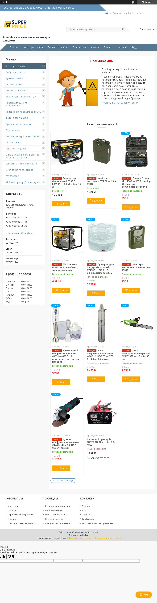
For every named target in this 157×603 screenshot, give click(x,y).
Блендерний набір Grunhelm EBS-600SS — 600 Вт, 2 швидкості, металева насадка (65, 356)
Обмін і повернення (55, 514)
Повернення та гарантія (85, 47)
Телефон (86, 506)
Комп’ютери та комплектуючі (21, 96)
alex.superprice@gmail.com (20, 233)
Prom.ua (94, 532)
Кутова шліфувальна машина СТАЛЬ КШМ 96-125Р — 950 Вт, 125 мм (65, 443)
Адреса (86, 514)
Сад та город (13, 130)
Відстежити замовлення (57, 523)
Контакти (122, 47)
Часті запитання (53, 510)
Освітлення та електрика (19, 169)
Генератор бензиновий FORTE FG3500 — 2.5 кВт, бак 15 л (66, 182)
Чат (143, 594)
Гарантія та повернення (20, 514)
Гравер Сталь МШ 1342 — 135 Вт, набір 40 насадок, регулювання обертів (136, 182)
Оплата (12, 510)
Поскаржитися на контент (80, 538)
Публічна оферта (54, 518)
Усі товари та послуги (63, 480)
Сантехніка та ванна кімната (21, 163)
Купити (63, 203)
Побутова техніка (15, 72)
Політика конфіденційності (21, 523)
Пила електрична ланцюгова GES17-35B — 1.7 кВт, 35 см (136, 355)
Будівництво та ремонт (18, 124)
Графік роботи (89, 518)
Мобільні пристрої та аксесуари (23, 182)
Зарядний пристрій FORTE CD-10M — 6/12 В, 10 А (101, 442)
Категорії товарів (33, 47)
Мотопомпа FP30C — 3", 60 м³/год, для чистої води (65, 267)
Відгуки (136, 47)
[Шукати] (123, 29)
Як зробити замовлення (57, 506)
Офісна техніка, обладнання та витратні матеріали (22, 156)
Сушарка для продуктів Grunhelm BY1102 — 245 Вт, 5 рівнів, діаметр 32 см (100, 268)
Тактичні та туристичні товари (22, 136)
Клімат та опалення (16, 90)
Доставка (13, 506)
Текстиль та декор (16, 148)
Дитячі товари (13, 142)
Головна (14, 47)
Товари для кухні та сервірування (16, 104)
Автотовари (12, 175)
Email (84, 510)
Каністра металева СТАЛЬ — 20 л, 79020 (101, 181)
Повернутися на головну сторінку (120, 102)
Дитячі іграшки (14, 84)
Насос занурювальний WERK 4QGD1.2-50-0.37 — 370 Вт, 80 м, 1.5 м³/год (100, 355)
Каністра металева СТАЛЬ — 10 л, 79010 (136, 267)
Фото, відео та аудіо (17, 117)
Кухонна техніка (14, 78)
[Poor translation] (12, 556)
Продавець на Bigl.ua (78, 535)
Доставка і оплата (58, 47)
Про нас (107, 47)
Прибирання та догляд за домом (23, 111)
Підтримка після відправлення (97, 523)
